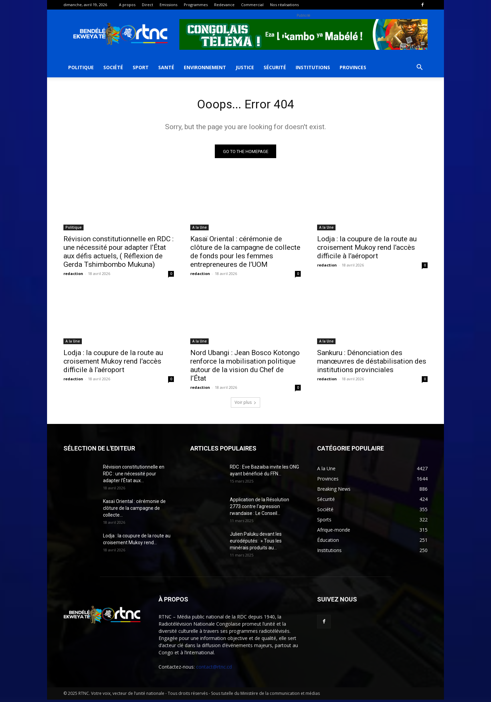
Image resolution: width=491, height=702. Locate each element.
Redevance (224, 4)
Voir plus (245, 405)
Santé (166, 67)
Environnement (205, 67)
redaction (73, 275)
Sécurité (275, 67)
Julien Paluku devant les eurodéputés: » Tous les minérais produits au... (256, 543)
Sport (141, 67)
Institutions (313, 67)
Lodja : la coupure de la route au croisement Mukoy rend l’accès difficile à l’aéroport (367, 249)
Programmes (196, 4)
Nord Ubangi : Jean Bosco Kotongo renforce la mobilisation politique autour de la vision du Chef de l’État (245, 368)
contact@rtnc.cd (214, 669)
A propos (127, 4)
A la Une (199, 229)
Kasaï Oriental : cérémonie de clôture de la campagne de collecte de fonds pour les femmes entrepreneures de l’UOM (245, 254)
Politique (81, 67)
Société (113, 67)
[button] (419, 68)
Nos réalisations (284, 4)
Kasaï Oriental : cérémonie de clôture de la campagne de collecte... (134, 510)
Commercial (252, 4)
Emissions (168, 4)
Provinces (353, 67)
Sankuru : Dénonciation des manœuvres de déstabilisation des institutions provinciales (371, 363)
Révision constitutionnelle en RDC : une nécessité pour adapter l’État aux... (133, 476)
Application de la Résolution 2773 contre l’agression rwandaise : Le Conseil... (259, 508)
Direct (147, 4)
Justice (245, 67)
